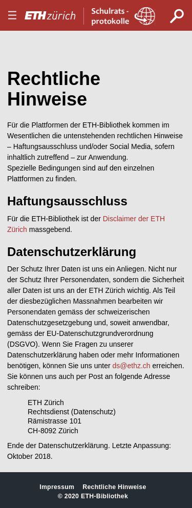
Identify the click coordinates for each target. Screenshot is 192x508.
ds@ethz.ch (132, 366)
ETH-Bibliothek (104, 496)
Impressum (56, 487)
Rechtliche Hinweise (114, 487)
